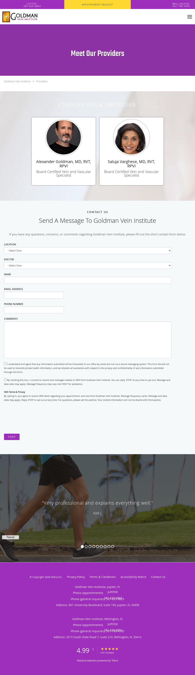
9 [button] (113, 546)
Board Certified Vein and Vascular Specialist (63, 173)
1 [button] (82, 546)
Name (7, 274)
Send (12, 436)
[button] (97, 4)
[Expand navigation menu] (189, 17)
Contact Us (158, 577)
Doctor (9, 259)
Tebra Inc (56, 577)
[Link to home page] (25, 16)
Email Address (13, 289)
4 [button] (94, 546)
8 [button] (109, 546)
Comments (11, 318)
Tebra (114, 660)
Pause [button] (11, 537)
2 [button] (86, 546)
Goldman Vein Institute (17, 81)
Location (10, 244)
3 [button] (90, 546)
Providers (42, 81)
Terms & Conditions (103, 577)
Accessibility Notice (133, 577)
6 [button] (101, 546)
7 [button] (105, 546)
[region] (97, 504)
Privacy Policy (76, 577)
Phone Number (13, 304)
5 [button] (97, 546)
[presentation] (34, 418)
